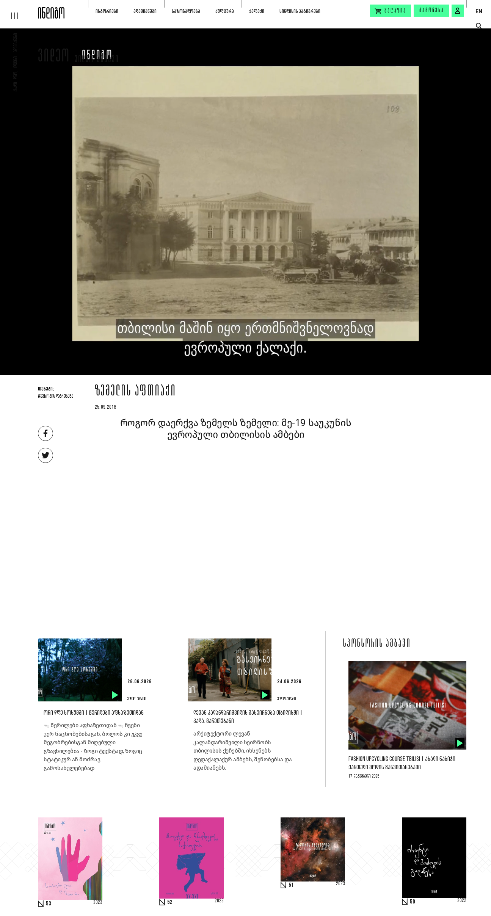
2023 (97, 902)
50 (412, 902)
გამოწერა (431, 11)
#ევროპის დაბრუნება (55, 396)
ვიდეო (54, 57)
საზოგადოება (186, 11)
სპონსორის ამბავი (377, 644)
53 (48, 904)
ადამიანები (145, 11)
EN (478, 11)
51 (291, 885)
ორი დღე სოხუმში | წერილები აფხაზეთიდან (94, 713)
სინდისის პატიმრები (299, 11)
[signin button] (458, 11)
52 (170, 902)
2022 (461, 900)
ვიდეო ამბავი (97, 60)
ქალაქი (256, 11)
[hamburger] (19, 9)
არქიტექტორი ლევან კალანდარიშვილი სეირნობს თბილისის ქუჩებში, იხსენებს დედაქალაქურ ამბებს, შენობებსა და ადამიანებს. (242, 750)
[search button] (479, 26)
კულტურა (224, 11)
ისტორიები (107, 11)
